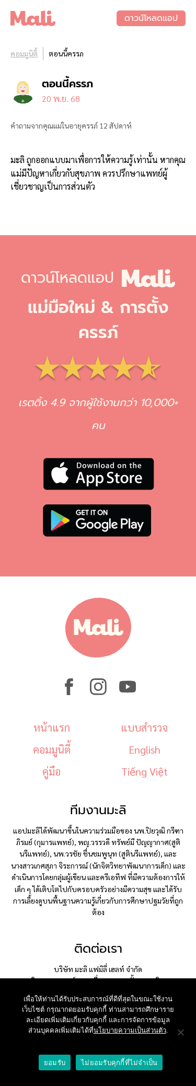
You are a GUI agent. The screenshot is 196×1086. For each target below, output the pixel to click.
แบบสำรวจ (144, 727)
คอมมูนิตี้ (24, 53)
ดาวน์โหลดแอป (151, 18)
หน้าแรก (51, 727)
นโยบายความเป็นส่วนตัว (130, 1030)
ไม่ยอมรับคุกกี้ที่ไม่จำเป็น (119, 1063)
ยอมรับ (54, 1063)
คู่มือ (51, 771)
